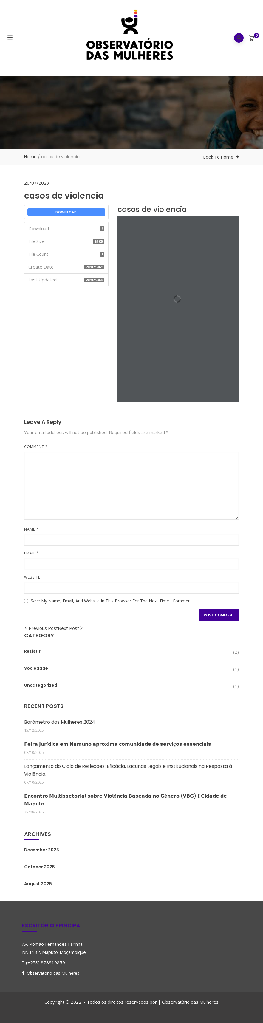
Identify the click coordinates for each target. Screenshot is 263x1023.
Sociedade (36, 668)
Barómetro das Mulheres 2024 (59, 722)
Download (66, 212)
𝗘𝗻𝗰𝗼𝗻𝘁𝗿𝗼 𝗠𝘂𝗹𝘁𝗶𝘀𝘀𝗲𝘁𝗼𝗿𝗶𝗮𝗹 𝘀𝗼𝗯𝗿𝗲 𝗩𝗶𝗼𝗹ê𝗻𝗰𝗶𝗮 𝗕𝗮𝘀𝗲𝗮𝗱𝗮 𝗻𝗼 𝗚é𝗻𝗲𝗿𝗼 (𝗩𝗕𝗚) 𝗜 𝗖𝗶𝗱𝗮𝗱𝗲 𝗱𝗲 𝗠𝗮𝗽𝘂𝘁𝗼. (125, 800)
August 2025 (38, 884)
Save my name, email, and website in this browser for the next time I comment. (112, 601)
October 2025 (39, 867)
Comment (36, 446)
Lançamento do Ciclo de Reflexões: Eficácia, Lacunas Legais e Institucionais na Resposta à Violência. (128, 770)
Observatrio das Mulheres (190, 1002)
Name (31, 529)
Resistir (32, 651)
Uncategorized (40, 685)
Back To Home (218, 157)
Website (32, 577)
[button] (252, 38)
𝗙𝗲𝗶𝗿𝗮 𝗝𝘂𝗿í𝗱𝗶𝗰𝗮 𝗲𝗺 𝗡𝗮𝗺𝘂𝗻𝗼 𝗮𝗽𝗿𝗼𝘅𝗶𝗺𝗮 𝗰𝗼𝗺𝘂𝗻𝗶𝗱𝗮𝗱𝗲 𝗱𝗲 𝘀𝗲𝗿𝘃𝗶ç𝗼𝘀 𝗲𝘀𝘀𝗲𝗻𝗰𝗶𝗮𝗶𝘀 (117, 744)
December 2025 (41, 850)
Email (31, 553)
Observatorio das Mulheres (53, 973)
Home (30, 157)
